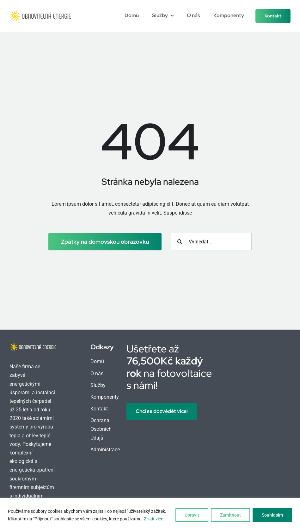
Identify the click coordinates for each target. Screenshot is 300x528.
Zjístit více (153, 518)
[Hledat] (179, 241)
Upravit (192, 515)
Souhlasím (272, 515)
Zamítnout (230, 515)
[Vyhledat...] (211, 241)
